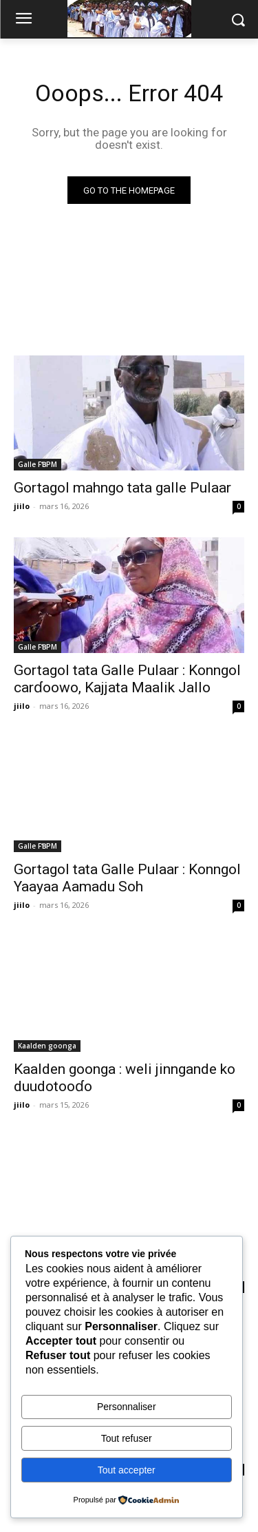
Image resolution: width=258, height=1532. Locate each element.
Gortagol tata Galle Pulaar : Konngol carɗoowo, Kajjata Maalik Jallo (127, 679)
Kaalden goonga (47, 1045)
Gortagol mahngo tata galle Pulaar (122, 487)
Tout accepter (126, 1470)
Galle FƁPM (37, 464)
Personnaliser (126, 1406)
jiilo (22, 506)
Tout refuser (126, 1438)
